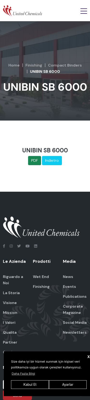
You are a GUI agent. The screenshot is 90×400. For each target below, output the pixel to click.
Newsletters (75, 332)
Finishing (33, 65)
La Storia (11, 292)
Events (69, 286)
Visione (10, 302)
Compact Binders (65, 65)
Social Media (75, 322)
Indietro (52, 160)
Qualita (10, 332)
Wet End (41, 276)
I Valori (9, 322)
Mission (10, 312)
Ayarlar (67, 384)
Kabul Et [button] (30, 384)
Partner (10, 342)
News (68, 276)
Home (14, 65)
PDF (34, 160)
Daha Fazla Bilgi (23, 373)
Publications (75, 296)
